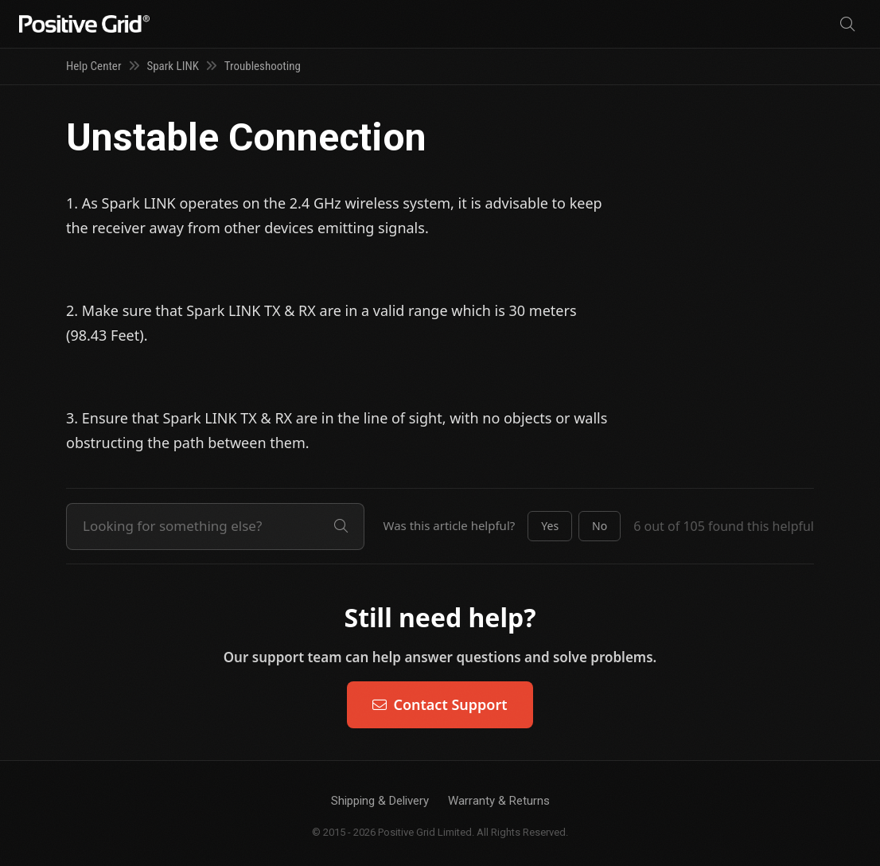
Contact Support (439, 704)
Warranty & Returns (499, 801)
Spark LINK (172, 66)
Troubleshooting (262, 66)
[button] (550, 526)
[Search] (847, 24)
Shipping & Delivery (380, 801)
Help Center (93, 66)
